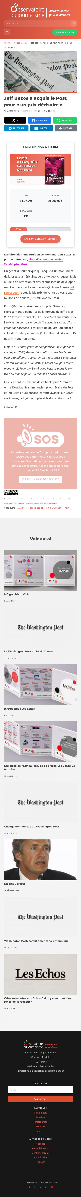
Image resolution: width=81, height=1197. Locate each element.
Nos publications (41, 1148)
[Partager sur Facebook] (39, 120)
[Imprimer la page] (66, 128)
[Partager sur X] (15, 120)
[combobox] (37, 23)
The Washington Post (58, 508)
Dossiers (40, 1117)
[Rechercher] (74, 23)
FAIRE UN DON (64, 32)
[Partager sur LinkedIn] (41, 128)
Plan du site (40, 1157)
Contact (41, 1161)
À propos (40, 1143)
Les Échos (42, 508)
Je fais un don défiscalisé (40, 482)
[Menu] (7, 32)
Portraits (40, 1126)
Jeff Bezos (31, 508)
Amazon (21, 508)
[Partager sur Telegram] (16, 128)
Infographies (40, 1121)
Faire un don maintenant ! (40, 239)
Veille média (40, 1112)
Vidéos (40, 1130)
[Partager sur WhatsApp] (65, 120)
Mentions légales (40, 1152)
